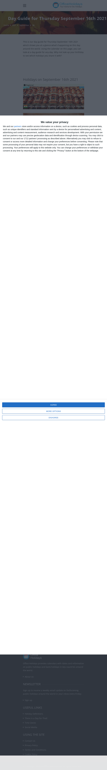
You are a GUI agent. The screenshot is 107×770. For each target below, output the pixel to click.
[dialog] (53, 385)
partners (17, 126)
